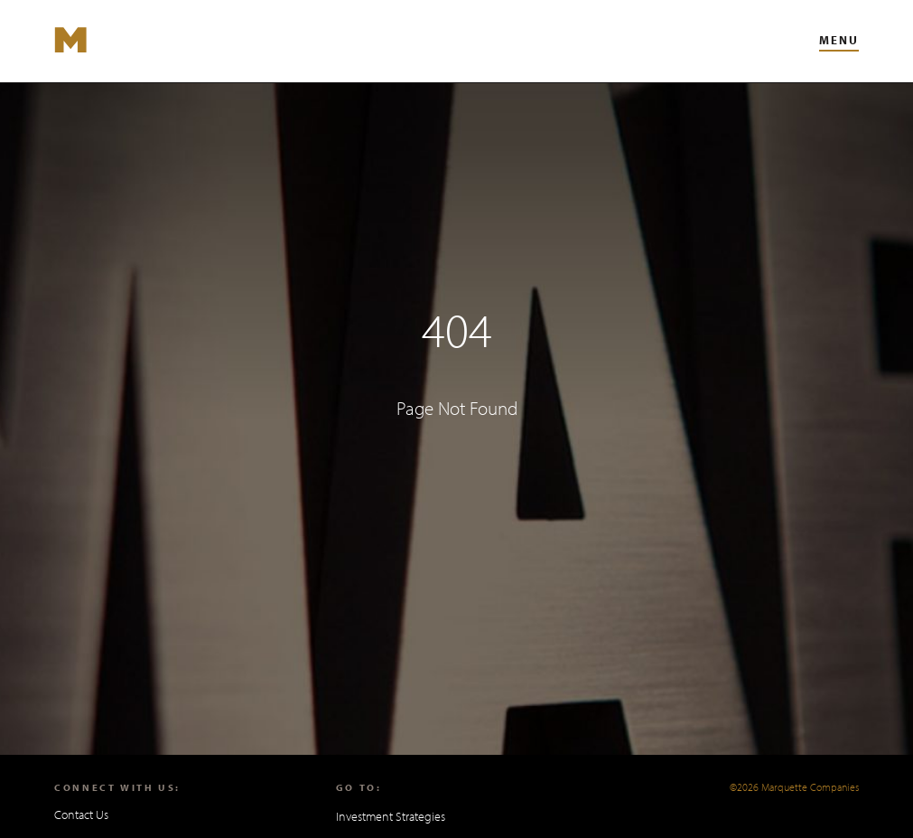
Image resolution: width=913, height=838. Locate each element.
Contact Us (81, 814)
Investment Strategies (390, 816)
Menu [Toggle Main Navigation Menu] (839, 40)
